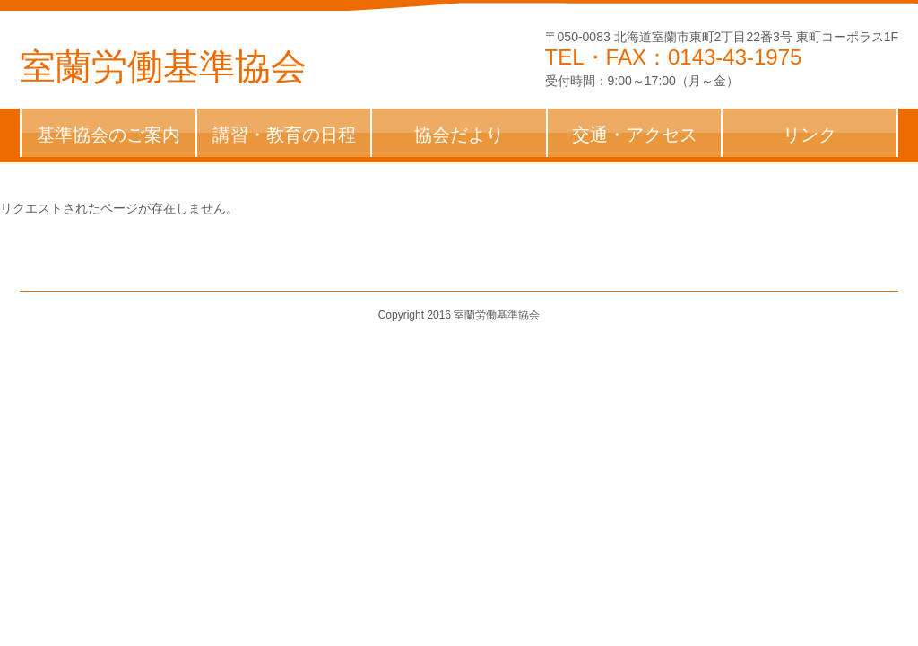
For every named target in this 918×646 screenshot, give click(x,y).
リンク (809, 134)
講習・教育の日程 (284, 134)
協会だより (459, 134)
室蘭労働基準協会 (163, 67)
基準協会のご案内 (108, 134)
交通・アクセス (634, 134)
